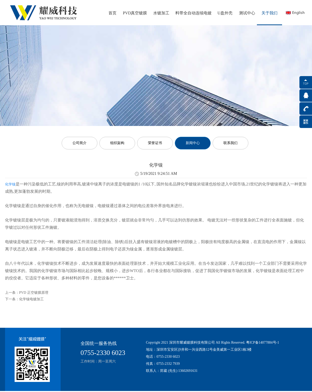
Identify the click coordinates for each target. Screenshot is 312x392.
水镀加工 (161, 13)
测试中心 (247, 13)
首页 (112, 13)
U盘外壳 (224, 13)
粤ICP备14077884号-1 (262, 342)
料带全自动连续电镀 (193, 13)
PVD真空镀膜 (135, 13)
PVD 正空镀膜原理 (33, 293)
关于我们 (269, 13)
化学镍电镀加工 (31, 299)
